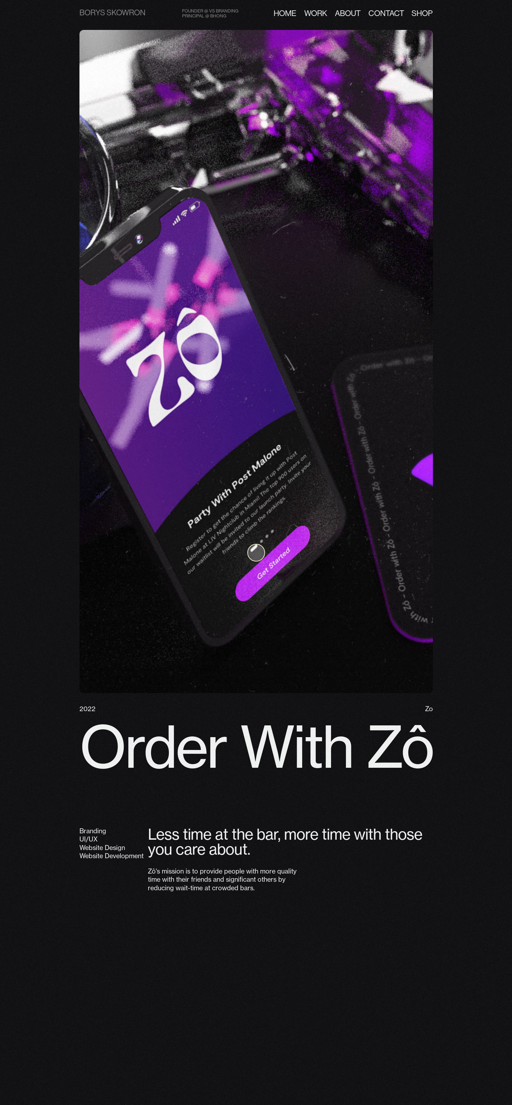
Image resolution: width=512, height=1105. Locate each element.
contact (386, 13)
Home (285, 13)
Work (315, 13)
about (348, 13)
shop (422, 13)
